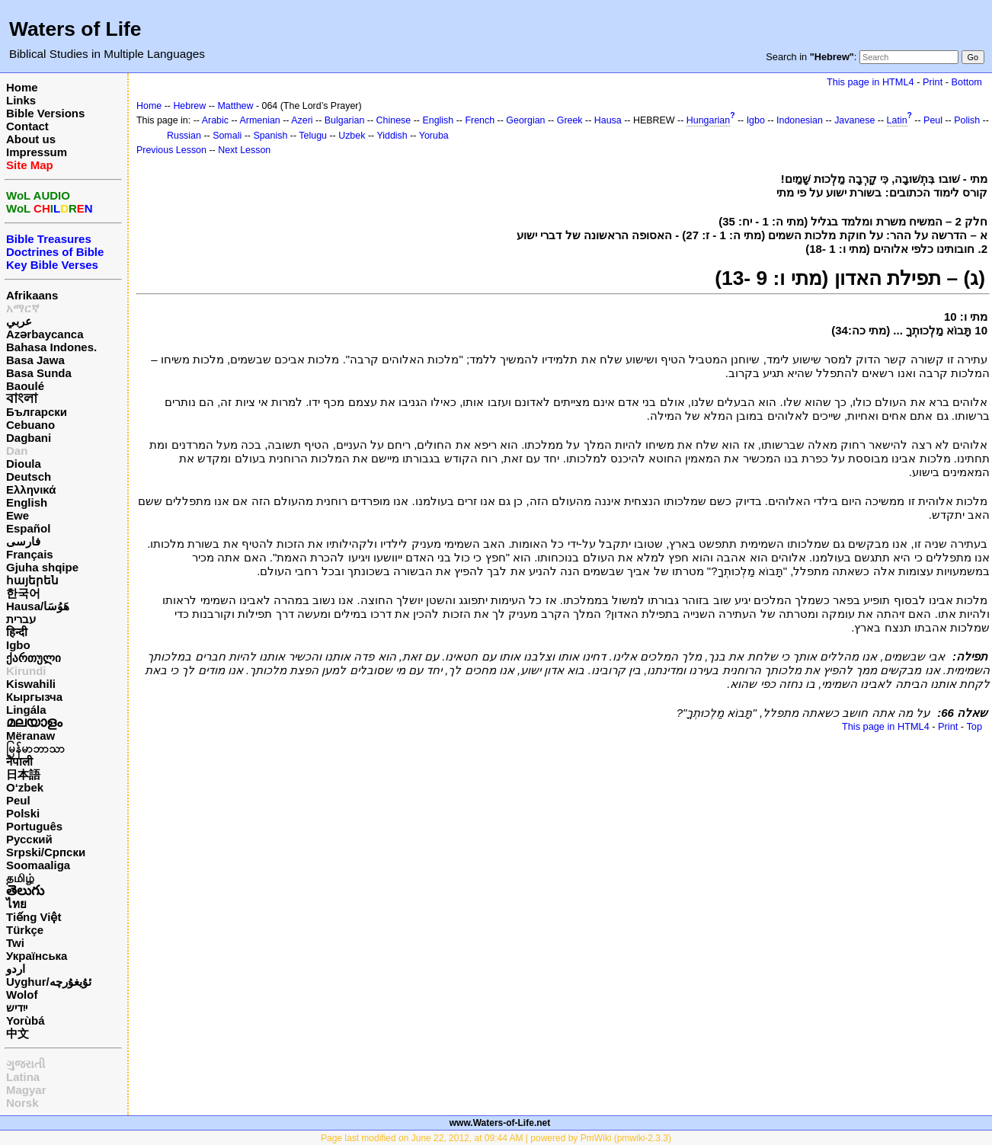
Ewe (17, 515)
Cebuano (30, 424)
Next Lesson (244, 150)
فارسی (23, 541)
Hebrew (189, 106)
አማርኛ (23, 308)
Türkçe (24, 929)
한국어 (23, 593)
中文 (17, 1033)
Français (29, 554)
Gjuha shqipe (42, 567)
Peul (18, 800)
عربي (19, 321)
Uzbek (351, 135)
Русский (29, 839)
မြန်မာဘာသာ (35, 748)
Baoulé (25, 385)
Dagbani (28, 437)
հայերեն (32, 580)
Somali (227, 135)
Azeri (301, 120)
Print (932, 82)
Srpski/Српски (45, 852)
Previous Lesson (171, 150)
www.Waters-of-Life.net (500, 1123)
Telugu (313, 135)
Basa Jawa (35, 359)
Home (22, 87)
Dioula (23, 463)
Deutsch (28, 476)
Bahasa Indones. (51, 347)
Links (21, 100)
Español (28, 528)
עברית (21, 618)
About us (31, 139)
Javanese (854, 120)
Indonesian (799, 120)
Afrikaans (32, 295)
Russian (184, 135)
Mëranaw (30, 735)
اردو (15, 968)
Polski (23, 813)
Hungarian (708, 120)
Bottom (967, 82)
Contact (27, 126)
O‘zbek (24, 787)
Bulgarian (345, 120)
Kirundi (26, 670)
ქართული (33, 657)
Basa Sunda (39, 372)
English (26, 502)
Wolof (21, 994)
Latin (897, 120)
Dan (16, 450)
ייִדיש (16, 1007)
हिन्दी (16, 631)
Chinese (393, 120)
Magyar (26, 1089)
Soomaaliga (38, 865)
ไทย (16, 903)
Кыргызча (34, 696)
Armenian (260, 120)
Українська (36, 955)
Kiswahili (31, 683)
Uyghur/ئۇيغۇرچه (48, 981)
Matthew (235, 106)
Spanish (270, 135)
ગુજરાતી (25, 1063)
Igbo (18, 644)
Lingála (26, 709)
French (479, 120)
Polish (967, 120)
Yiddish (391, 135)
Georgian (525, 120)
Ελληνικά (31, 489)
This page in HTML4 (870, 82)
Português (34, 826)
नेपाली (19, 761)
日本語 (23, 774)
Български (36, 411)
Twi (15, 942)
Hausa (608, 120)
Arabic (215, 120)
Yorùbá (25, 1020)
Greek (570, 120)
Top (974, 726)
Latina (23, 1076)
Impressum (36, 152)
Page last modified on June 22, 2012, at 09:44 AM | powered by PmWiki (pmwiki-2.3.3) (496, 1138)
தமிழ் (20, 878)
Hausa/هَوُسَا (37, 606)
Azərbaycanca (45, 334)
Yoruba (434, 135)
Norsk (22, 1102)
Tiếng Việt (33, 916)
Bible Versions (45, 113)
